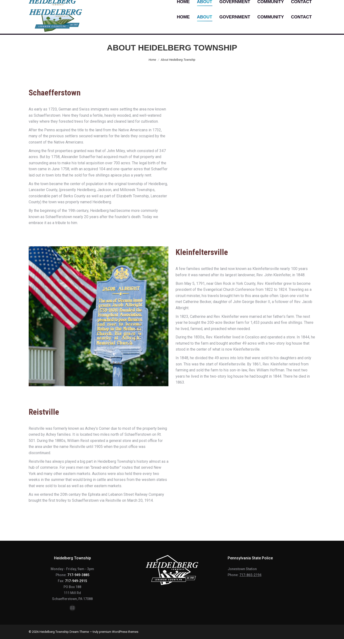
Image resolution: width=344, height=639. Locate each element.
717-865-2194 (250, 575)
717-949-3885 (78, 575)
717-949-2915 (76, 581)
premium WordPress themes (118, 631)
